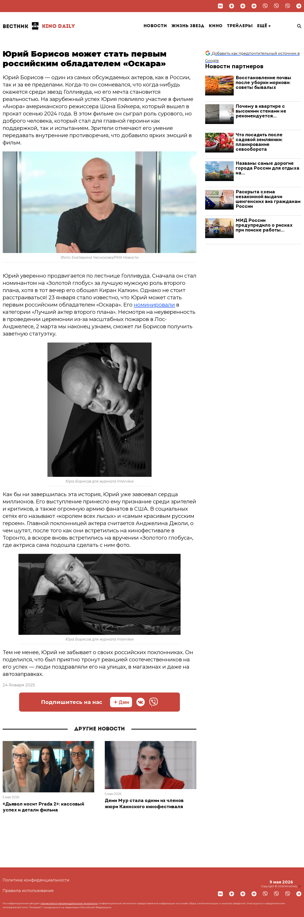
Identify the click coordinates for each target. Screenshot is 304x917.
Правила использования (28, 890)
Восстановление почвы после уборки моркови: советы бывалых (263, 82)
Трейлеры (240, 26)
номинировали (154, 304)
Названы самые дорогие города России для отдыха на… (267, 168)
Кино (216, 26)
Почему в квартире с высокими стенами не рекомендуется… (261, 111)
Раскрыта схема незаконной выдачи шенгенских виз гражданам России (268, 199)
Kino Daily (39, 26)
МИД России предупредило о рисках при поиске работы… (264, 225)
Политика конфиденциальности (36, 880)
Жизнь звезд (187, 26)
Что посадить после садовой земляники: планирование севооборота (259, 142)
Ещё (264, 26)
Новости (155, 26)
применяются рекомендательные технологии (69, 903)
